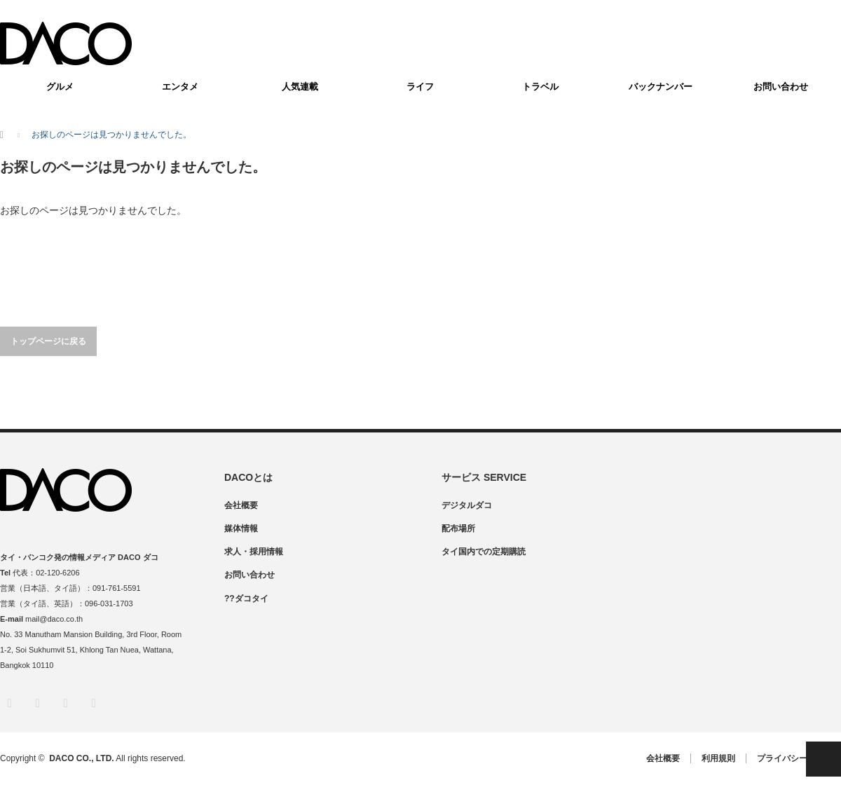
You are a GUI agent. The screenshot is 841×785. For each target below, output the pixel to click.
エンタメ (180, 86)
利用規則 (718, 758)
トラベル (540, 86)
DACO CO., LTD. (81, 758)
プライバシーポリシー (799, 758)
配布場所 (458, 528)
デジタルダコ (467, 505)
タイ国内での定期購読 (484, 552)
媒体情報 (241, 528)
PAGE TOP (823, 759)
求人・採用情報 (253, 552)
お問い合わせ (780, 86)
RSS (93, 702)
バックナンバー (660, 86)
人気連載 (300, 86)
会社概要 (241, 505)
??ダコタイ (246, 598)
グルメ (60, 86)
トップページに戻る (48, 341)
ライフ (420, 86)
